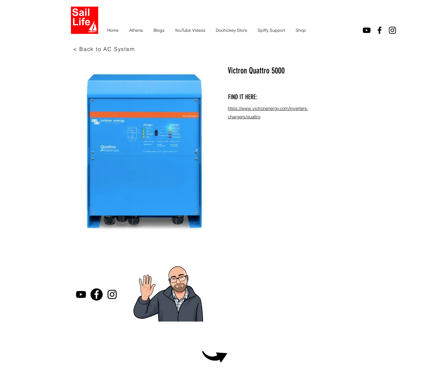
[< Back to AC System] (104, 49)
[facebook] (379, 30)
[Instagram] (392, 30)
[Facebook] (96, 294)
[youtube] (366, 30)
